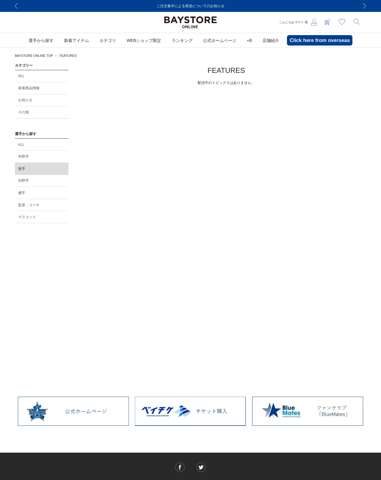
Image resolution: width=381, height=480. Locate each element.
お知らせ (25, 100)
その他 (23, 112)
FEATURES (68, 55)
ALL (21, 76)
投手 (21, 169)
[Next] (365, 6)
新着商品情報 (29, 88)
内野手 (23, 181)
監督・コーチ (29, 205)
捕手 (21, 193)
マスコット (27, 217)
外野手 (23, 156)
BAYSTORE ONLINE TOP (34, 55)
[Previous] (16, 6)
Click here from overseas (320, 40)
